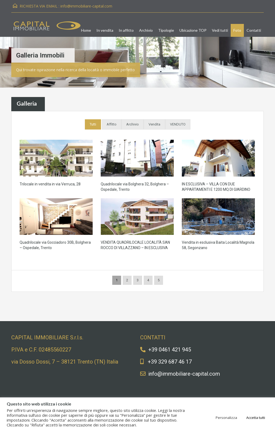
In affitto (126, 30)
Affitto (112, 124)
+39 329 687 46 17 (170, 361)
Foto (237, 30)
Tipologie (166, 30)
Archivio (146, 30)
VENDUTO (178, 124)
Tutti (93, 124)
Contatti (254, 30)
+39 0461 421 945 (169, 349)
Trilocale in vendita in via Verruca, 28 (50, 184)
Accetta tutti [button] (255, 417)
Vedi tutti (220, 30)
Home (86, 30)
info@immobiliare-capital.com (86, 6)
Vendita (154, 124)
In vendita (104, 30)
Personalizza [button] (226, 417)
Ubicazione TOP (193, 30)
